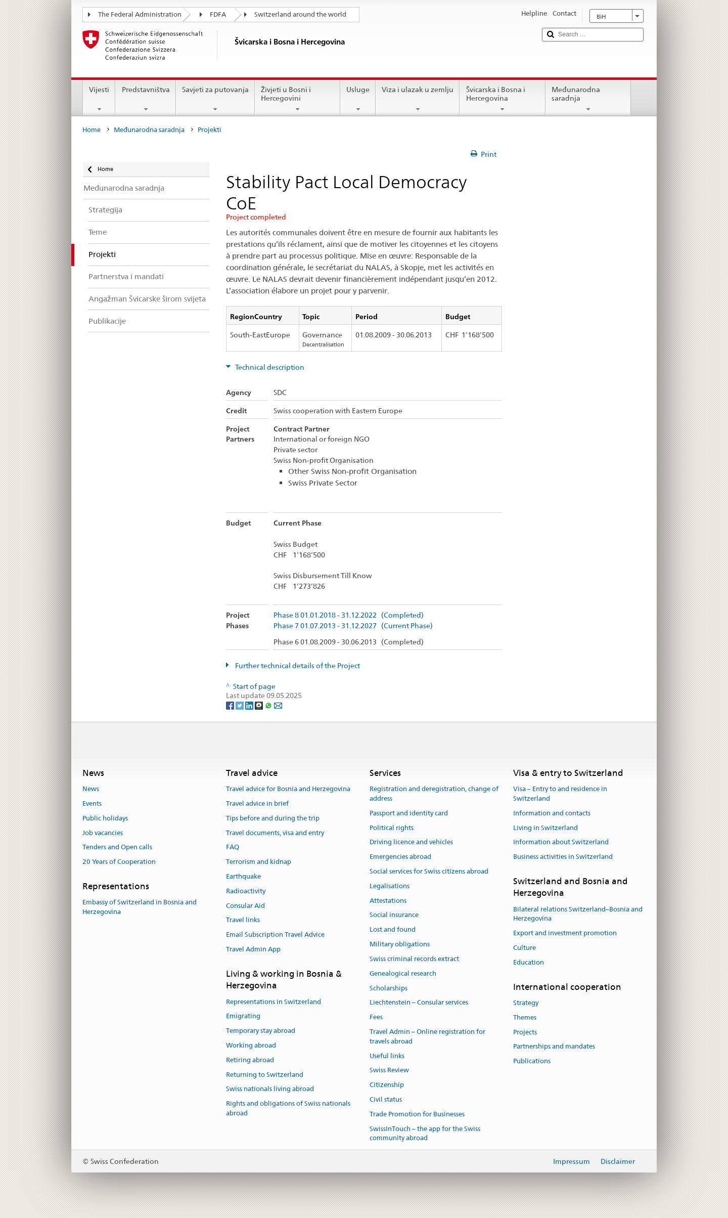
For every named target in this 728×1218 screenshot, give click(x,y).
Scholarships (388, 988)
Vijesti (99, 99)
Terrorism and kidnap (258, 861)
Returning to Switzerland (264, 1074)
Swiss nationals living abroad (270, 1089)
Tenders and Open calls (117, 847)
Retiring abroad (250, 1060)
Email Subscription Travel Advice (275, 935)
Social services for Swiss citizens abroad (429, 871)
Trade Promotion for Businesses (417, 1114)
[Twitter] (240, 705)
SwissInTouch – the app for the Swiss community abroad (425, 1133)
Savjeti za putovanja (215, 99)
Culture (524, 947)
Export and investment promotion (565, 933)
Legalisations (390, 886)
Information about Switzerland (561, 842)
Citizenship (387, 1085)
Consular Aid (245, 905)
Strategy (525, 1003)
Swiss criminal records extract (414, 959)
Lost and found (393, 930)
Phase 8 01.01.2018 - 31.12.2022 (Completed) (349, 615)
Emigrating (243, 1016)
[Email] (278, 705)
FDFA (218, 14)
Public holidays (105, 818)
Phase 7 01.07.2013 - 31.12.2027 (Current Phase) (353, 626)
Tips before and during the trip (273, 818)
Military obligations (400, 944)
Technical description (269, 367)
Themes (524, 1017)
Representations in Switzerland (273, 1002)
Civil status (386, 1099)
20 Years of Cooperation (119, 861)
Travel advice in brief (257, 803)
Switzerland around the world (300, 14)
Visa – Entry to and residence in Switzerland (560, 793)
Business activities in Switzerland (563, 856)
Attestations (388, 900)
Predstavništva (145, 99)
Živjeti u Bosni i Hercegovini (297, 99)
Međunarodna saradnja (588, 99)
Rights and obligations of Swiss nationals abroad (288, 1108)
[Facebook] (231, 705)
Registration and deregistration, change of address (434, 793)
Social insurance (394, 915)
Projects (525, 1032)
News (90, 789)
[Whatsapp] (269, 705)
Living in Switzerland (545, 828)
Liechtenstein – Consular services (419, 1003)
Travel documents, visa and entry (275, 833)
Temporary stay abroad (260, 1030)
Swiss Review (389, 1070)
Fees (376, 1017)
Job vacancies (102, 833)
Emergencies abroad (400, 856)
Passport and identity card (409, 813)
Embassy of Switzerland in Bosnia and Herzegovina (139, 907)
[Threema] (259, 705)
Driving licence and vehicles (411, 842)
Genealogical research (403, 973)
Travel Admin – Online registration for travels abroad (427, 1036)
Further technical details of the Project (297, 666)
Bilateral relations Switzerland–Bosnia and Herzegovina (578, 914)
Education (528, 962)
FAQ (232, 847)
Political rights (392, 828)
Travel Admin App (253, 949)
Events (92, 803)
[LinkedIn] (250, 705)
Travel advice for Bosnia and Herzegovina (288, 789)
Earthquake (243, 876)
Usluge (358, 99)
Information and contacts (551, 813)
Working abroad (251, 1045)
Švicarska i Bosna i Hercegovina (502, 99)
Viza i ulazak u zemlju (417, 99)
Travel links (243, 920)
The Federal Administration (139, 14)
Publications (532, 1061)
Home (91, 130)
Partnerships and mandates (554, 1047)
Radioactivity (245, 891)
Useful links (387, 1056)
